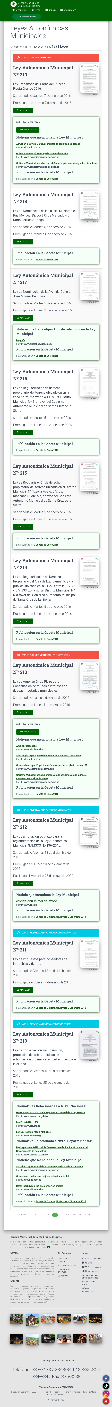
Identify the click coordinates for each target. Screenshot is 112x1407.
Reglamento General (67, 1265)
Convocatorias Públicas (88, 1283)
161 (73, 1215)
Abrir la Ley (23, 110)
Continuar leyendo (28, 130)
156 (42, 1215)
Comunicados (68, 10)
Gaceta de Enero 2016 (47, 178)
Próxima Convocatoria (88, 1290)
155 (36, 1215)
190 (80, 1215)
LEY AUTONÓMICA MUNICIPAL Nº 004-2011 (59, 933)
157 (48, 1215)
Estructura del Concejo (65, 1260)
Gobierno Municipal (26, 16)
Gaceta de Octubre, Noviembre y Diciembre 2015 (61, 916)
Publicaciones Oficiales (64, 1270)
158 (56, 1214)
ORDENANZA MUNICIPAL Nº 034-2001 (56, 1024)
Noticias (50, 10)
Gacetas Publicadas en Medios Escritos (91, 1276)
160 (67, 1215)
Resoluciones (91, 1266)
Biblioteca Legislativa (91, 1259)
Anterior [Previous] (22, 1215)
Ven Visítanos (64, 1276)
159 (61, 1215)
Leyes (36, 10)
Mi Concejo (20, 10)
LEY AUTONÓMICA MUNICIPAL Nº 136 (57, 810)
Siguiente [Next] (89, 1215)
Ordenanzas (90, 1271)
